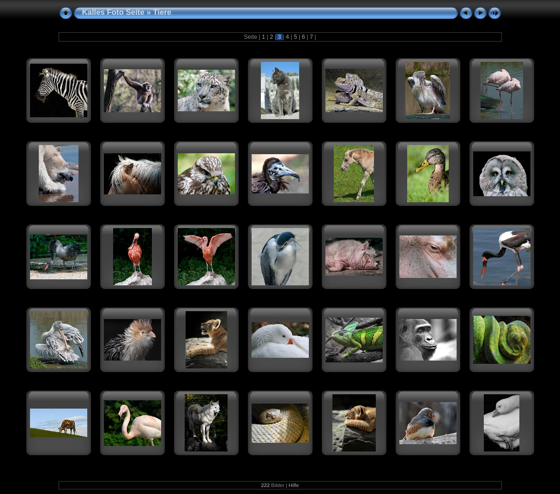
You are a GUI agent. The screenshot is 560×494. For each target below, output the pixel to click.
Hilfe (294, 485)
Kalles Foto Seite (113, 12)
